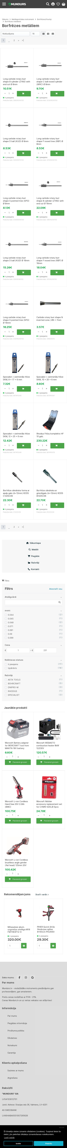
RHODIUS (12, 691)
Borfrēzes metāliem (13, 21)
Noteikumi (12, 1045)
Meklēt (33, 549)
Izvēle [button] (18, 1144)
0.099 (10, 637)
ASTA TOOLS (14, 679)
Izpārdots (12, 668)
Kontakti (33, 569)
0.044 (11, 615)
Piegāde (33, 556)
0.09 (10, 634)
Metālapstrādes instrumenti (23, 19)
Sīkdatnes (12, 1038)
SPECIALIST (13, 695)
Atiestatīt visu (55, 589)
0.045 (10, 618)
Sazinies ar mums (15, 1070)
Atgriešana (12, 1078)
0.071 (10, 626)
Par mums (12, 1016)
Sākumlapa (33, 543)
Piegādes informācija (17, 1023)
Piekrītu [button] (48, 1144)
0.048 (10, 622)
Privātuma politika (15, 1030)
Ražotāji (33, 562)
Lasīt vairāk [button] (9, 1137)
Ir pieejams (13, 664)
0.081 (10, 630)
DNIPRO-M (13, 687)
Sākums (5, 19)
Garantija (11, 1052)
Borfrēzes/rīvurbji (44, 19)
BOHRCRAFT (14, 683)
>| (23, 40)
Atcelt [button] (61, 1127)
